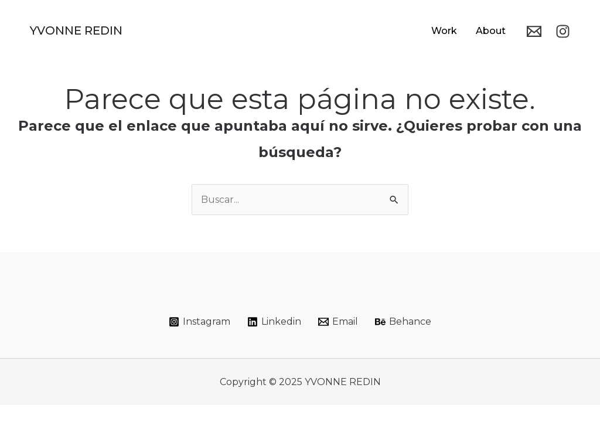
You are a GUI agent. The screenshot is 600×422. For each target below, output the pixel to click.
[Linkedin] (274, 322)
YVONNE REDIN (76, 30)
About (491, 30)
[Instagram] (562, 31)
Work (444, 30)
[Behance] (403, 322)
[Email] (534, 31)
